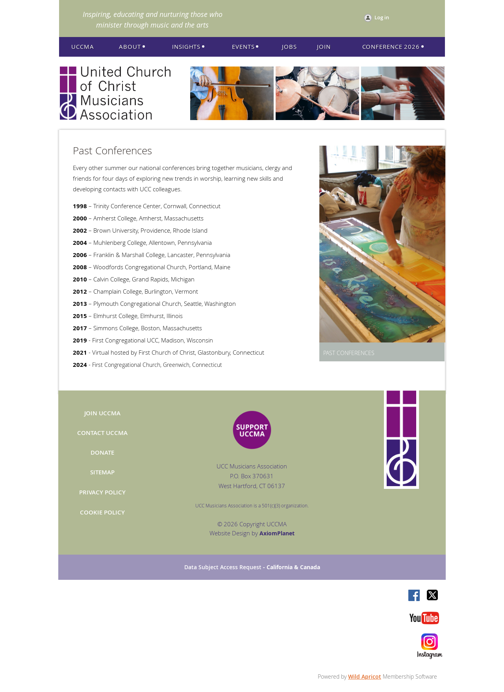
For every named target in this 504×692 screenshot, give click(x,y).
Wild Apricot (364, 676)
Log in (381, 17)
